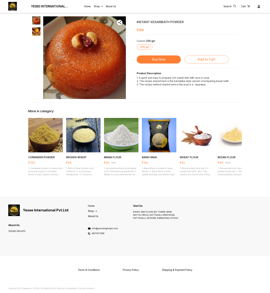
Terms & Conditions (87, 288)
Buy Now (158, 59)
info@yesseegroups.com (105, 228)
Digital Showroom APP (44, 288)
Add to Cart (206, 59)
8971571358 (98, 233)
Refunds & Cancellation (67, 288)
